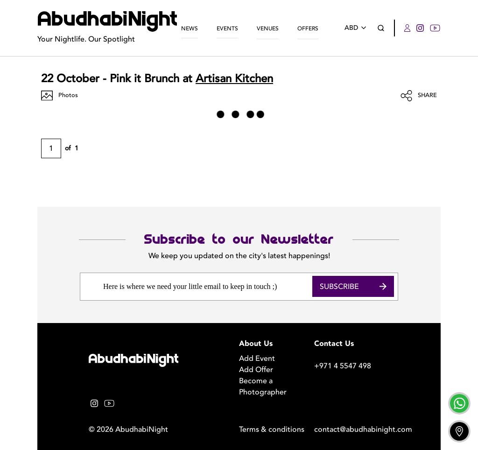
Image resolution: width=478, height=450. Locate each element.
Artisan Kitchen (234, 78)
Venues (268, 28)
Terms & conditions (271, 429)
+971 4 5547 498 (342, 366)
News (189, 28)
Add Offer (256, 370)
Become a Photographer (263, 386)
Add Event (257, 358)
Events (227, 28)
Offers (307, 28)
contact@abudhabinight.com (351, 429)
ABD (357, 28)
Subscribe (353, 286)
